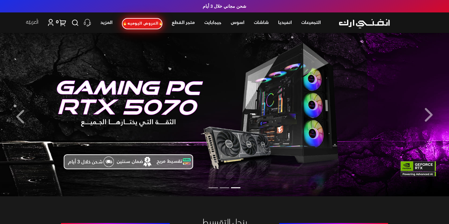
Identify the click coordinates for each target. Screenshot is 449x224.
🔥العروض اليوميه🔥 (142, 24)
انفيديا (285, 23)
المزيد (106, 23)
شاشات (261, 23)
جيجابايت (212, 23)
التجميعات (311, 23)
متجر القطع (183, 23)
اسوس (237, 23)
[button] (428, 114)
